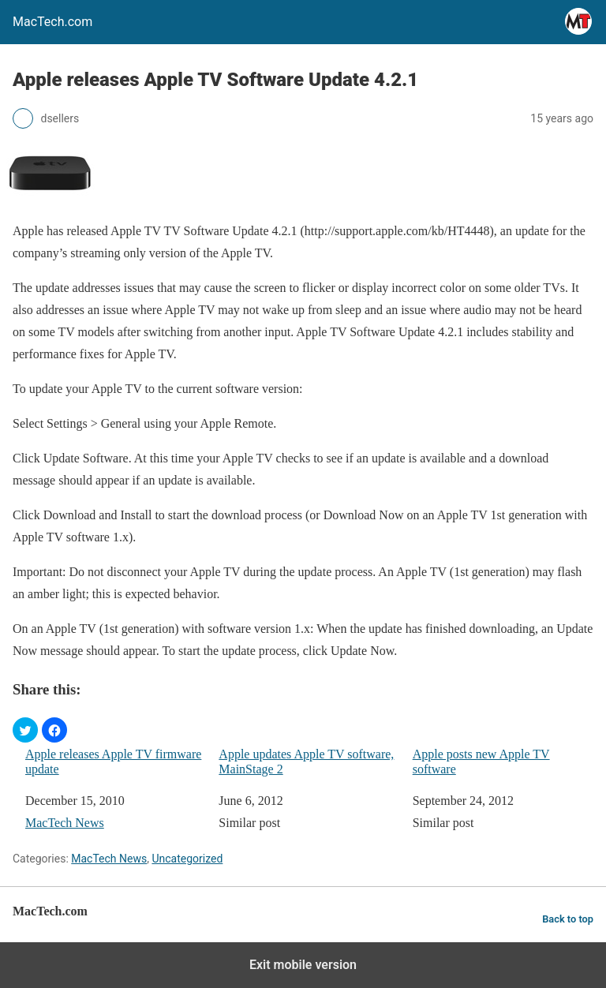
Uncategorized (187, 858)
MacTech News (64, 822)
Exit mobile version (303, 964)
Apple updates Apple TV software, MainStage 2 (306, 761)
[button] (25, 730)
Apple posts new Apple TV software (481, 761)
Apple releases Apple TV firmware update (113, 761)
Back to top (567, 919)
